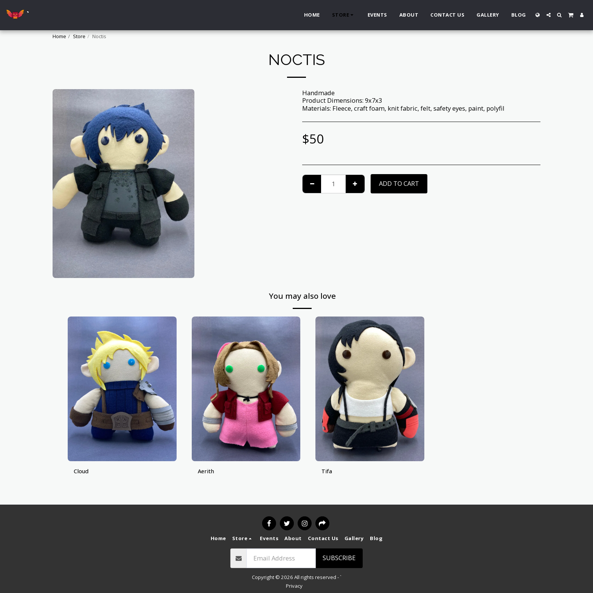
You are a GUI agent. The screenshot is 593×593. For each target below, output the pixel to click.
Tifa (327, 471)
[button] (548, 14)
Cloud (82, 471)
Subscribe (339, 557)
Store (79, 36)
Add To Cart (399, 183)
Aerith (207, 471)
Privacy (294, 585)
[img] (122, 389)
